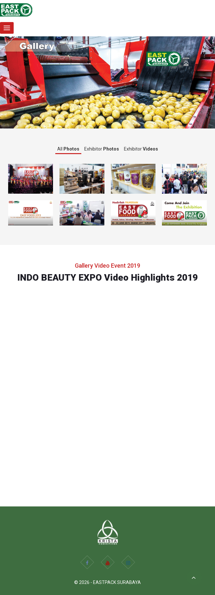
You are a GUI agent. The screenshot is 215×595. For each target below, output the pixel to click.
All (68, 149)
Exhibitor (101, 149)
